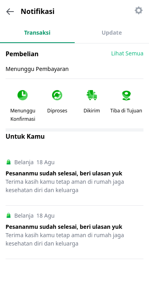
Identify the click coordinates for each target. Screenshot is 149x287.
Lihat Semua (127, 53)
